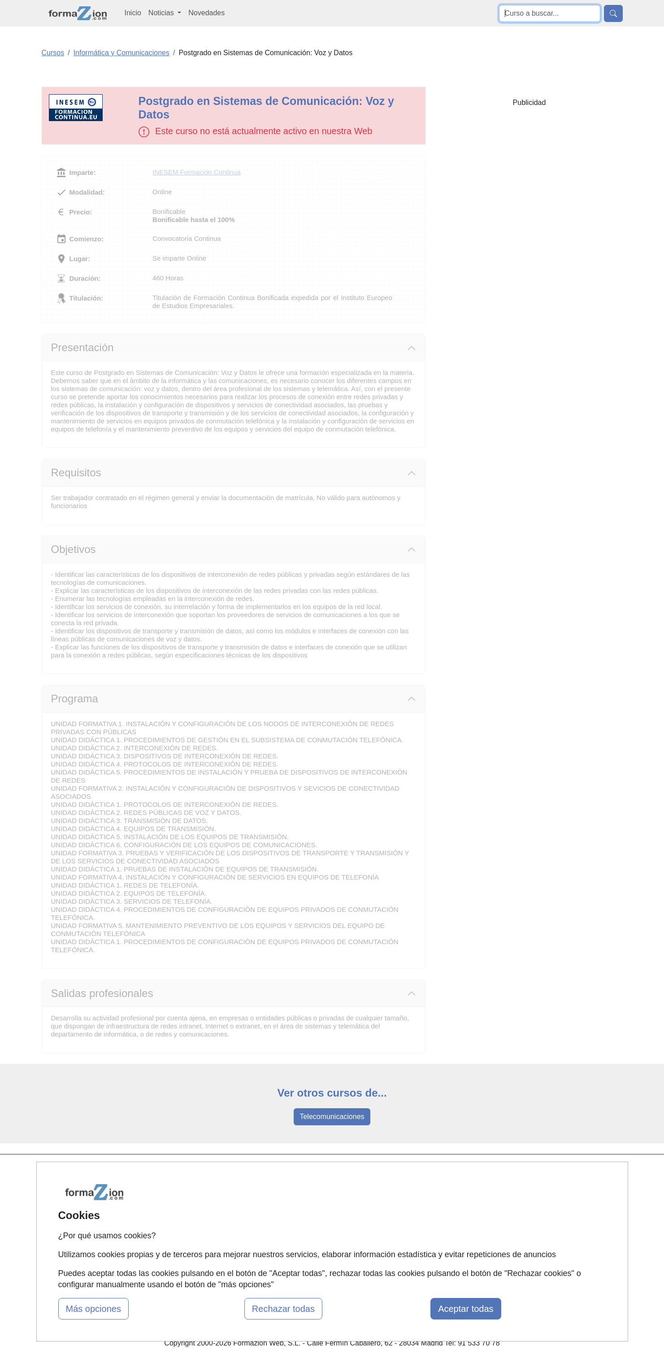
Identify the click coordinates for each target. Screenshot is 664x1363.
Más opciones (93, 1309)
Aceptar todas (465, 1309)
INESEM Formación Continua (196, 172)
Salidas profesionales (102, 993)
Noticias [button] (162, 13)
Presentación (82, 347)
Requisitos (76, 472)
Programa (74, 698)
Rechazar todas (283, 1309)
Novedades (206, 13)
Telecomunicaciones (331, 1116)
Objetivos (73, 549)
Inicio (133, 13)
